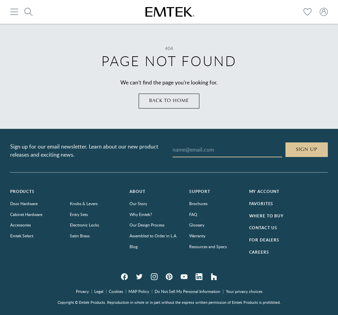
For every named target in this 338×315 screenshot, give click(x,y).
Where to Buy (266, 216)
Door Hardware (24, 203)
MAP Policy (138, 291)
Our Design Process (147, 225)
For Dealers (264, 240)
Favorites (261, 203)
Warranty (197, 235)
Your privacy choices (244, 291)
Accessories (20, 225)
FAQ (193, 214)
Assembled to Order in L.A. (153, 235)
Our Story (138, 203)
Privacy (82, 291)
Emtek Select (21, 235)
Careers (259, 252)
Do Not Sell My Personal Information (187, 291)
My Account (264, 191)
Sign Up (306, 149)
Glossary (196, 225)
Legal (98, 291)
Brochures (198, 203)
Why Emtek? (141, 214)
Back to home (169, 101)
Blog (134, 246)
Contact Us (263, 228)
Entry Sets (79, 214)
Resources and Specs (208, 246)
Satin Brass (80, 235)
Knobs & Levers (84, 203)
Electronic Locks (84, 225)
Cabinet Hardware (26, 214)
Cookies (116, 291)
